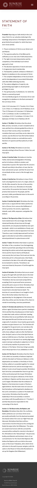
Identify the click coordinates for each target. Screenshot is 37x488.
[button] (32, 5)
